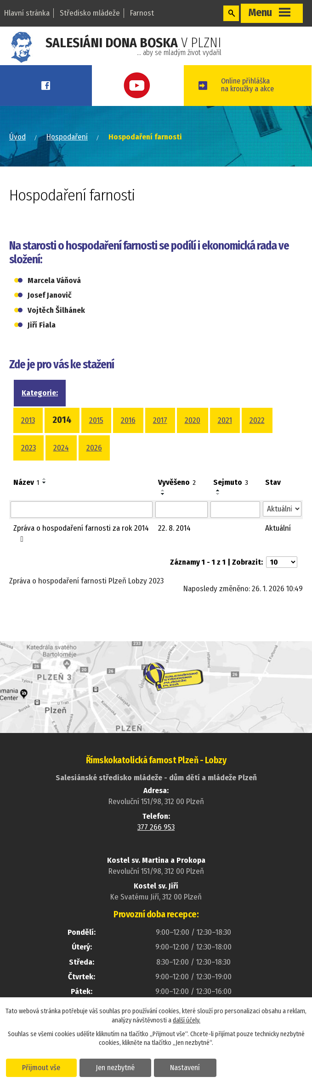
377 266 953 (156, 843)
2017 (160, 436)
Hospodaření (67, 152)
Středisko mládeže (90, 13)
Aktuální (278, 544)
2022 (257, 436)
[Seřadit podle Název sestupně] (45, 498)
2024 (61, 463)
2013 (28, 436)
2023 (28, 463)
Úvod (17, 152)
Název (26, 498)
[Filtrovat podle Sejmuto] (235, 525)
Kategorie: (40, 408)
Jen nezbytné (118, 1066)
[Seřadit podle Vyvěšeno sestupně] (163, 509)
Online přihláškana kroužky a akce (267, 93)
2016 (128, 436)
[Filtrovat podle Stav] (282, 525)
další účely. (186, 1020)
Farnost (142, 13)
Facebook (52, 85)
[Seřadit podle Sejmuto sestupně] (218, 509)
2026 (94, 463)
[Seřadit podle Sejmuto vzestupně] (218, 506)
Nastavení (190, 1066)
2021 (225, 436)
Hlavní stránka (27, 13)
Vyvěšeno (177, 498)
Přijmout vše (42, 1066)
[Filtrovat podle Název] (82, 525)
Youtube (156, 85)
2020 (192, 436)
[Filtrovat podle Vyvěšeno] (181, 525)
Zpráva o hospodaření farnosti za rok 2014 (81, 549)
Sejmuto (230, 498)
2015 (96, 436)
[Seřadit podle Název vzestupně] (45, 494)
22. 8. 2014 (174, 544)
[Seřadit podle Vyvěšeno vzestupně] (163, 506)
